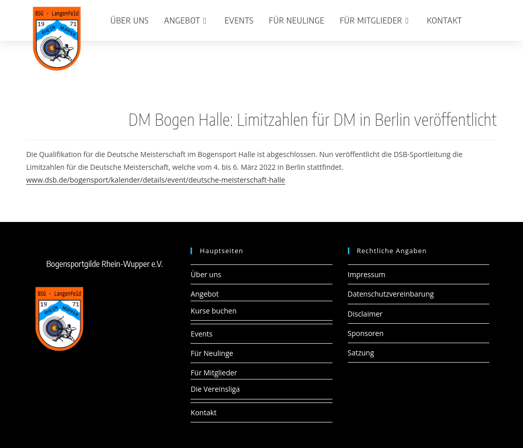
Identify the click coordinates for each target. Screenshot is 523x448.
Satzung (361, 352)
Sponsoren (366, 333)
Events (201, 334)
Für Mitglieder (214, 372)
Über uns (206, 274)
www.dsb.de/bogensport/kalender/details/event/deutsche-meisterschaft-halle (155, 180)
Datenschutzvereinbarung (391, 294)
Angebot (205, 294)
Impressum (367, 274)
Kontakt (204, 412)
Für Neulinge (212, 353)
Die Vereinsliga (215, 389)
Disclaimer (365, 314)
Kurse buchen (213, 311)
